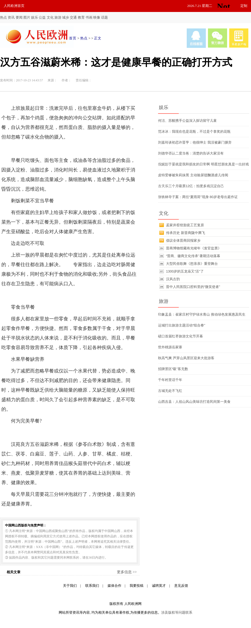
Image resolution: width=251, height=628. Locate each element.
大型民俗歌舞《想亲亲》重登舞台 (192, 264)
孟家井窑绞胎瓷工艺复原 (185, 225)
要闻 (19, 17)
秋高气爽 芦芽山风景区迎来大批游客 (186, 358)
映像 (96, 17)
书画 (89, 17)
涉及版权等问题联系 (176, 612)
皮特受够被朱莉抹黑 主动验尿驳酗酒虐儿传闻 (193, 175)
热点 (3, 17)
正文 (97, 38)
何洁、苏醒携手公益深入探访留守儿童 (187, 121)
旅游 (57, 17)
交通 (73, 17)
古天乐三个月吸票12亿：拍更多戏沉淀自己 (191, 186)
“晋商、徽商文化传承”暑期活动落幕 (193, 256)
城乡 (65, 17)
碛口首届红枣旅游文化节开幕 (180, 336)
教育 (81, 17)
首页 (72, 38)
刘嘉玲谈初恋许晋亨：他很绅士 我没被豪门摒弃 (195, 142)
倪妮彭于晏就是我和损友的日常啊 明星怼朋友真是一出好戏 (203, 164)
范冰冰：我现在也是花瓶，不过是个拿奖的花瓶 (194, 131)
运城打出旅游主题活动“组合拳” (181, 325)
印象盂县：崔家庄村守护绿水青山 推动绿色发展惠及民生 (201, 314)
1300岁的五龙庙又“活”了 (185, 271)
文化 (50, 17)
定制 (243, 6)
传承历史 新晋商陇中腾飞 (185, 233)
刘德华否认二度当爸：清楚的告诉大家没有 (191, 153)
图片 (26, 17)
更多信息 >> (127, 572)
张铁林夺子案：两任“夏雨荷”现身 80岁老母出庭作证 (198, 197)
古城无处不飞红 (170, 391)
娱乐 (34, 17)
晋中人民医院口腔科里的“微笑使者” (193, 287)
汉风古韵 (173, 279)
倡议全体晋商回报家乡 (183, 240)
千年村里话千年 (170, 380)
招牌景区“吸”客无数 (173, 369)
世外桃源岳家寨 (170, 347)
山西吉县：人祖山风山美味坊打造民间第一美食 (194, 402)
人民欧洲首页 (14, 6)
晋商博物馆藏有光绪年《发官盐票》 (193, 248)
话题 (104, 17)
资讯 (11, 17)
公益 (42, 17)
